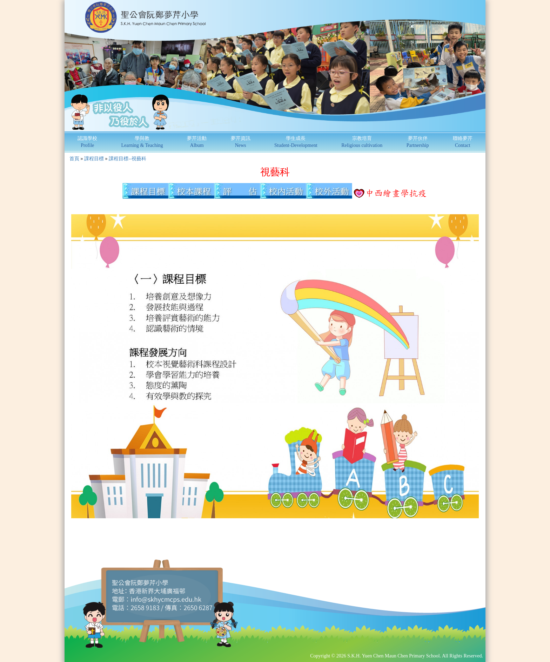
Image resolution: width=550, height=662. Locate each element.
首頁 (74, 158)
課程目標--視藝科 (127, 158)
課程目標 (94, 158)
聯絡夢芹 (462, 142)
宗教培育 (361, 142)
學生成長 (295, 142)
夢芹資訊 (240, 142)
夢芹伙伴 (418, 142)
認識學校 (87, 142)
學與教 (142, 142)
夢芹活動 (197, 142)
